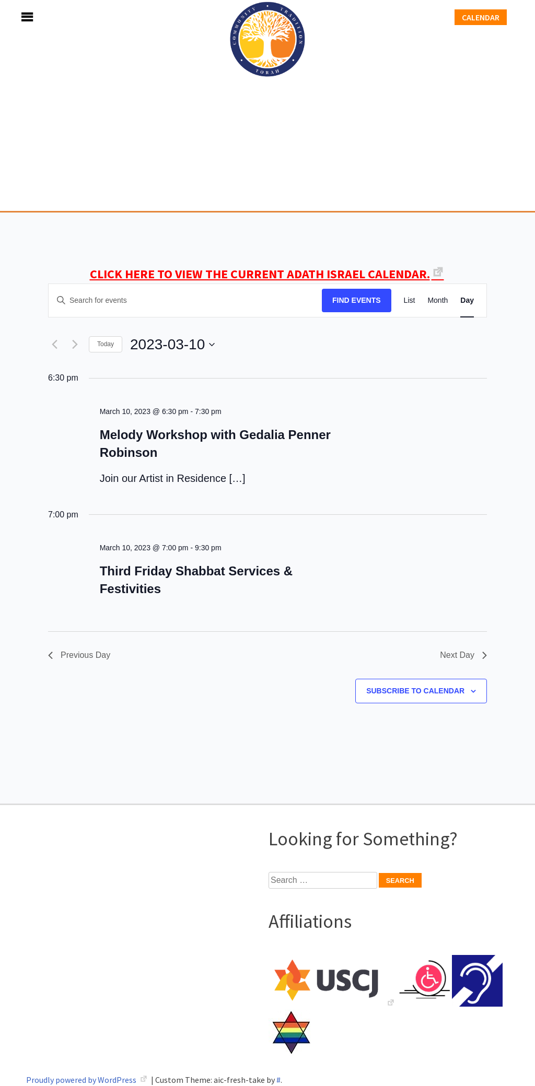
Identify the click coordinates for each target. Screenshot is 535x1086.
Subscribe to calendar (415, 691)
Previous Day (79, 655)
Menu (15, 17)
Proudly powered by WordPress (82, 1080)
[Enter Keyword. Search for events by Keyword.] (185, 300)
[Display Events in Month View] (437, 300)
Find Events (356, 300)
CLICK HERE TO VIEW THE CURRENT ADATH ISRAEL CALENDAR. (260, 274)
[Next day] (74, 344)
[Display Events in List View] (409, 300)
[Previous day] (54, 344)
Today (105, 344)
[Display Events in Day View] (467, 300)
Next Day (463, 655)
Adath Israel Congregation (267, 105)
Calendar (480, 17)
